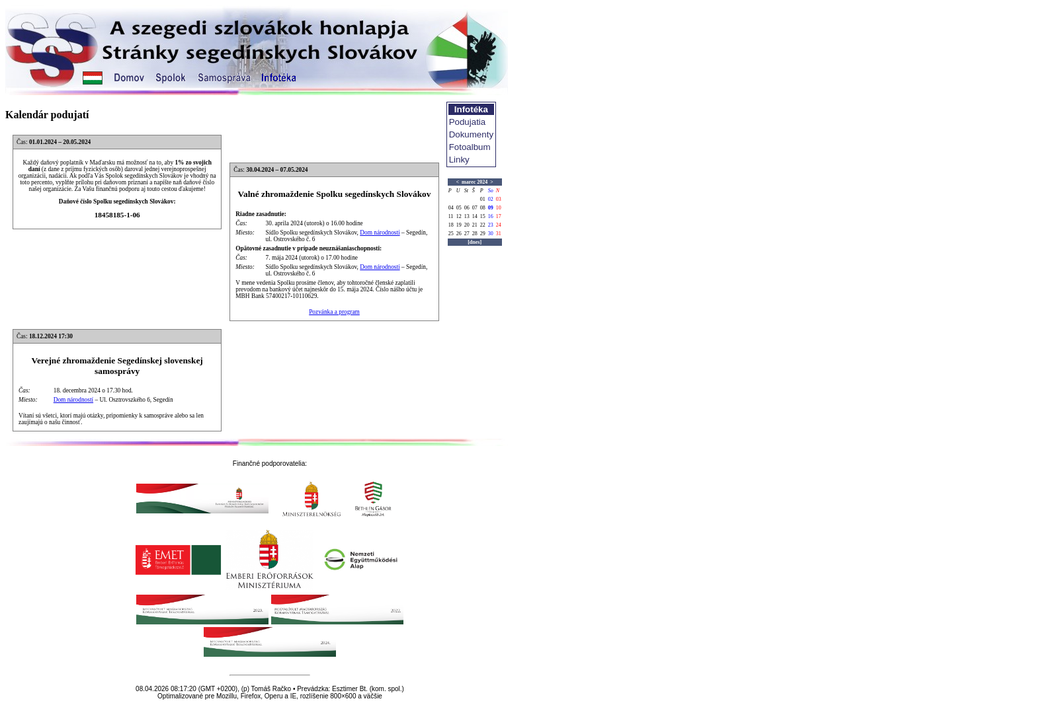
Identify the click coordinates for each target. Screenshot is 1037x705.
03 (498, 199)
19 (459, 225)
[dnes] (474, 242)
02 (490, 199)
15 (482, 216)
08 (482, 208)
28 (474, 234)
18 (451, 225)
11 (451, 216)
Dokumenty (471, 134)
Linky (459, 160)
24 (498, 225)
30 (490, 234)
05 (459, 208)
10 (498, 208)
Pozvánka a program (334, 312)
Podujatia (467, 122)
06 (467, 208)
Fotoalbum (470, 147)
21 (474, 225)
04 (451, 208)
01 (482, 199)
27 (467, 234)
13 (467, 216)
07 (474, 208)
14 (474, 216)
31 (498, 234)
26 (459, 234)
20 (467, 225)
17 (498, 216)
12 (459, 216)
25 (451, 234)
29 (482, 234)
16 (490, 216)
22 (482, 225)
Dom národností (379, 232)
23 (490, 225)
